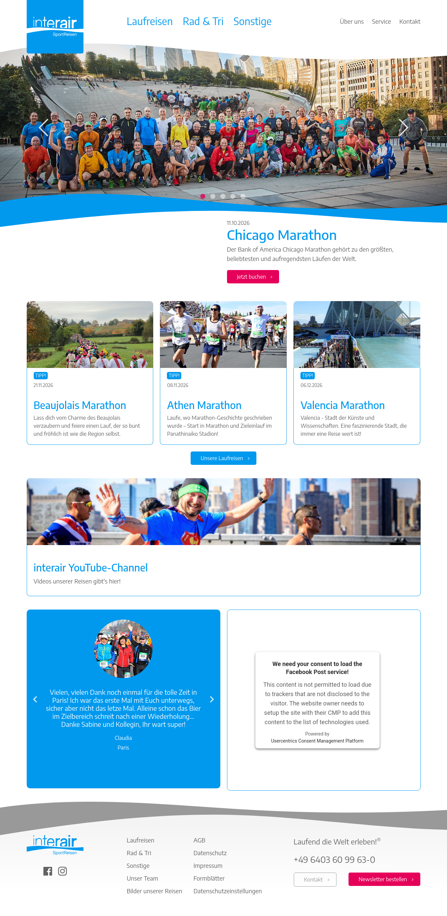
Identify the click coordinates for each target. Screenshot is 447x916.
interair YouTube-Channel (91, 567)
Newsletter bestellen (383, 879)
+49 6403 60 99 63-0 (335, 860)
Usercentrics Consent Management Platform (317, 741)
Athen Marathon (204, 405)
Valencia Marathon (342, 405)
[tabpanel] (223, 167)
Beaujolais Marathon (80, 405)
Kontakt (313, 880)
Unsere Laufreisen (222, 458)
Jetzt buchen (251, 276)
